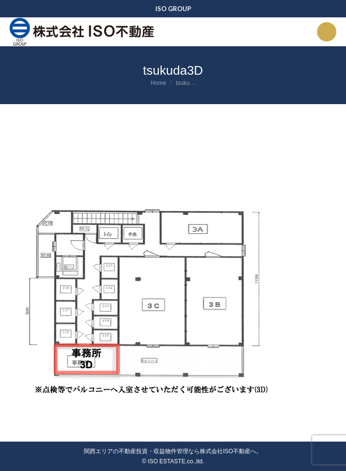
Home (158, 83)
